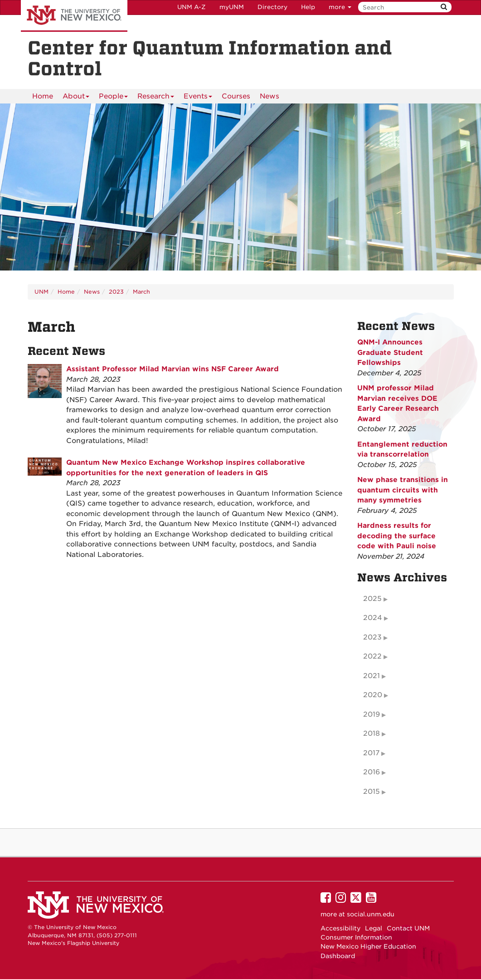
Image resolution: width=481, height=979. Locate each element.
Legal (373, 928)
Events (198, 97)
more (340, 7)
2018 (371, 733)
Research (155, 97)
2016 (371, 772)
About (76, 97)
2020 (372, 695)
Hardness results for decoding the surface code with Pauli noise (396, 535)
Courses (236, 96)
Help (308, 7)
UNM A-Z (191, 7)
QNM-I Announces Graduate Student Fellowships (390, 352)
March (141, 291)
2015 (371, 791)
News (269, 96)
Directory (272, 7)
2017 (371, 753)
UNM (41, 291)
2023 (116, 291)
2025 (372, 599)
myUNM (231, 7)
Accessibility (340, 928)
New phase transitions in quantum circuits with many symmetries (402, 490)
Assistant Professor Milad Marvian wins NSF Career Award (172, 369)
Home (42, 96)
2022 (372, 656)
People (113, 97)
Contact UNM (408, 928)
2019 (371, 714)
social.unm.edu (370, 914)
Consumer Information (356, 937)
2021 (371, 676)
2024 (372, 618)
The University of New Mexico (74, 16)
